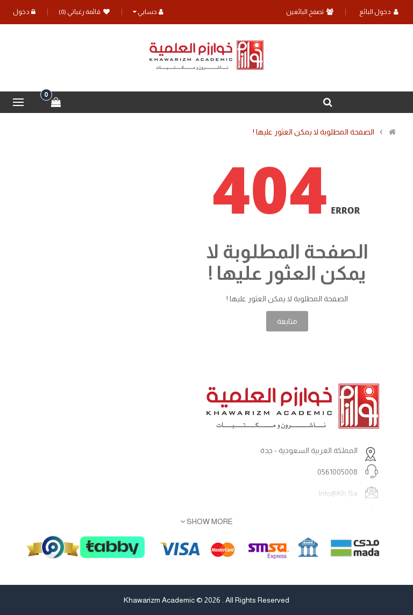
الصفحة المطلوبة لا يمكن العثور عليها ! (313, 132)
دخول (24, 12)
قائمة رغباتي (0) (84, 12)
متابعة (287, 321)
